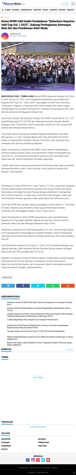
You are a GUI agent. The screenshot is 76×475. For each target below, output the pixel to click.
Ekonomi (62, 10)
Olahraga (53, 10)
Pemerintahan (26, 10)
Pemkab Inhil (43, 442)
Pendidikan (6, 446)
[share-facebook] (23, 286)
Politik (4, 449)
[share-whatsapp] (53, 286)
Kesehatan (71, 10)
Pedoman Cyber (35, 468)
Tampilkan (69, 350)
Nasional (15, 10)
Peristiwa (37, 10)
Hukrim (7, 10)
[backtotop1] (74, 473)
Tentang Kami (23, 468)
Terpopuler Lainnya (38, 427)
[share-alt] (8, 286)
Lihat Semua (38, 377)
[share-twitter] (38, 286)
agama (45, 10)
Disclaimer (46, 468)
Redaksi (54, 468)
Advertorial (7, 17)
